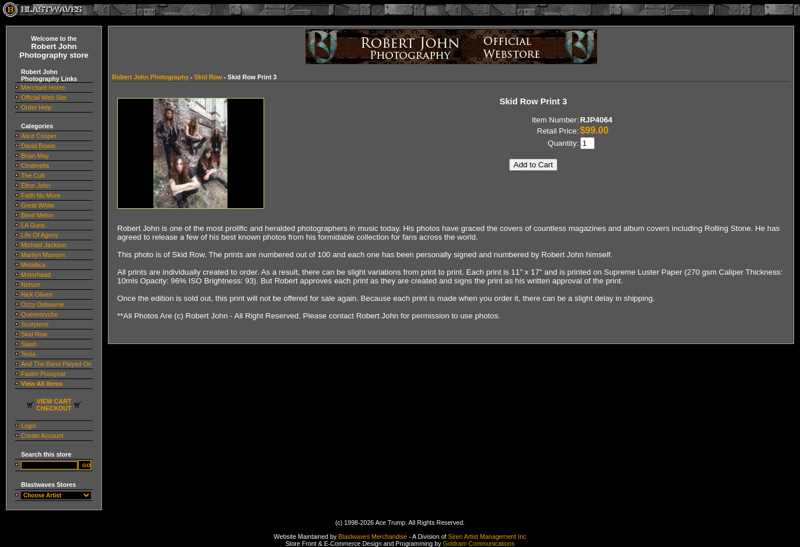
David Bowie (38, 145)
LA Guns (33, 225)
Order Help (36, 107)
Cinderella (35, 165)
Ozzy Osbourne (42, 304)
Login (28, 425)
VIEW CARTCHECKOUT (53, 405)
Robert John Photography (150, 76)
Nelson (30, 284)
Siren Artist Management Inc (487, 536)
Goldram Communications (478, 543)
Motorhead (36, 274)
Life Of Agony (39, 235)
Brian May (35, 155)
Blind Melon (37, 215)
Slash (29, 344)
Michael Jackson (44, 244)
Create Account (42, 435)
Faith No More (41, 195)
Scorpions (34, 324)
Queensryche (39, 314)
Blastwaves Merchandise (372, 536)
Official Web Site (43, 97)
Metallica (33, 264)
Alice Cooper (39, 135)
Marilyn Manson (43, 254)
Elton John (35, 185)
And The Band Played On (56, 363)
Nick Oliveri (36, 294)
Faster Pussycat (43, 373)
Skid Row (34, 334)
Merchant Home (43, 87)
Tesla (28, 353)
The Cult (32, 175)
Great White (37, 205)
